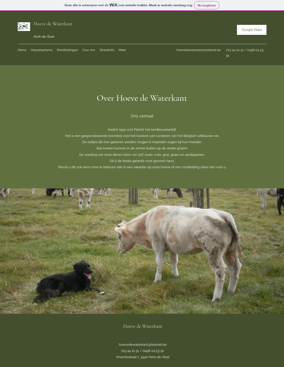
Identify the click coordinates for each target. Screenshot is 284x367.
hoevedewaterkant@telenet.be (199, 50)
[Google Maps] (251, 30)
